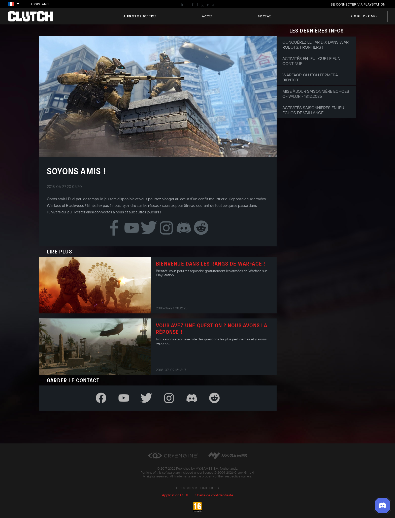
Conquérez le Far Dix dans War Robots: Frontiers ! (315, 45)
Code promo (364, 16)
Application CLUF (175, 495)
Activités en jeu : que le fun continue (311, 61)
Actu (207, 16)
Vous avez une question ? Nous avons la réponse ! (212, 328)
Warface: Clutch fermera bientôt (310, 77)
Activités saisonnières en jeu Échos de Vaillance (313, 110)
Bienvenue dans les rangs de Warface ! (210, 263)
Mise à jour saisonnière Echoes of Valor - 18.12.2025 (315, 94)
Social (265, 16)
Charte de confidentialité (214, 495)
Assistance (40, 4)
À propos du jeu (139, 16)
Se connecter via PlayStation (358, 4)
